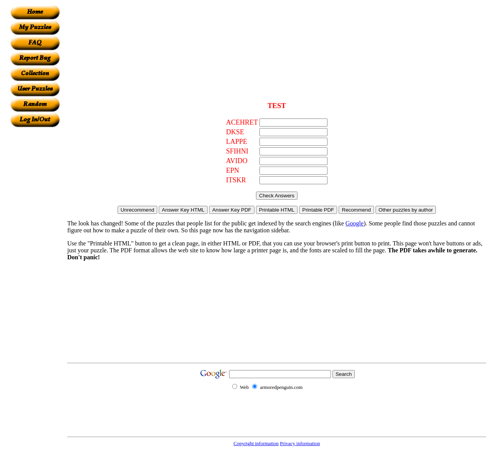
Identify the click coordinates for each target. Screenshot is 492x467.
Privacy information (300, 443)
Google (355, 223)
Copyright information (256, 443)
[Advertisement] (35, 242)
